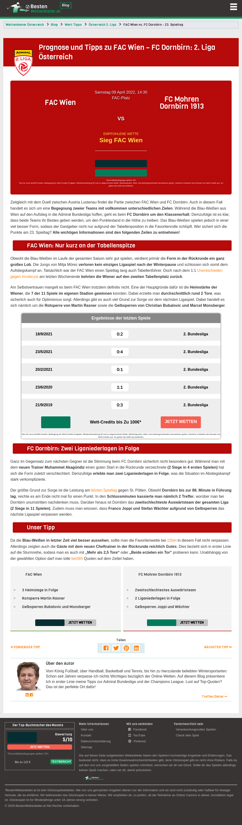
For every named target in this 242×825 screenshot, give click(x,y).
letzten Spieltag (104, 490)
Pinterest (137, 741)
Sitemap (86, 747)
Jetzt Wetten (181, 421)
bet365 (77, 559)
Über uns (87, 729)
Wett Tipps (73, 24)
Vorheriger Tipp (25, 647)
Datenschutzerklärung (96, 741)
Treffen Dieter (214, 697)
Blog (54, 24)
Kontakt (86, 735)
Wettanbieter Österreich (25, 24)
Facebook (137, 729)
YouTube (136, 735)
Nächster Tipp (218, 647)
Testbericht (61, 761)
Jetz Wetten (39, 747)
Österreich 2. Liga (102, 24)
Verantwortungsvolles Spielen (196, 729)
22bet (172, 540)
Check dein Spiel (187, 735)
